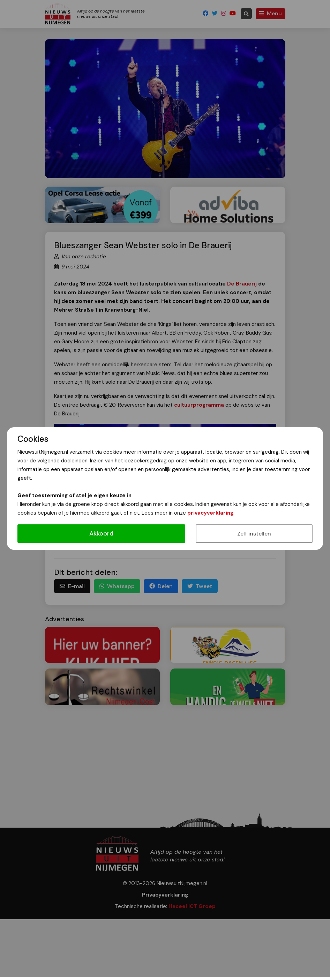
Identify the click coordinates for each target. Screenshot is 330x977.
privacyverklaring (210, 512)
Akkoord (101, 533)
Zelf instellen (254, 533)
